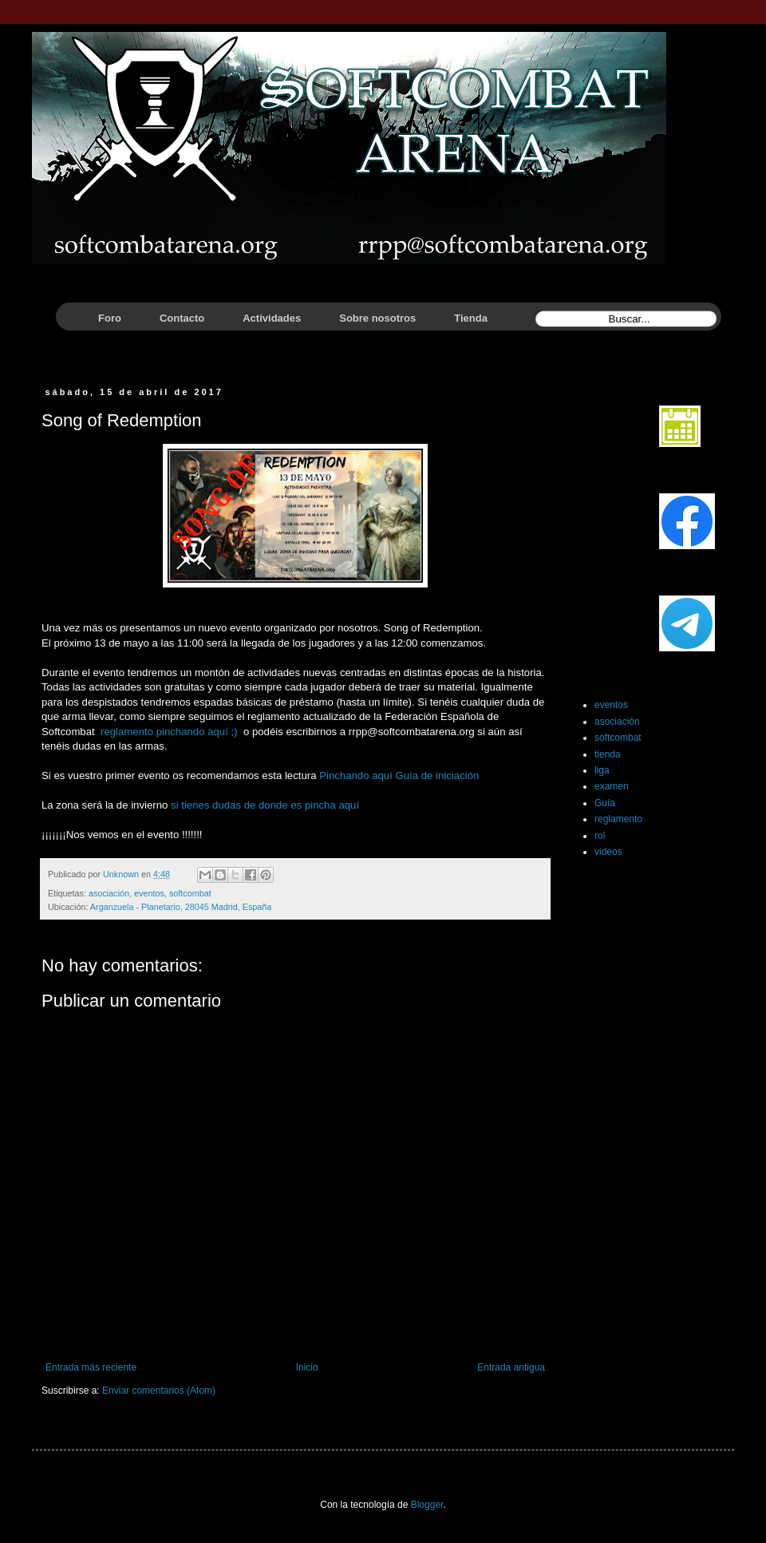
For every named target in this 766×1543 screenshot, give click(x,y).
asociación (109, 893)
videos (608, 851)
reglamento (618, 819)
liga (602, 770)
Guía (604, 803)
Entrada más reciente (90, 1367)
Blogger (427, 1504)
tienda (607, 754)
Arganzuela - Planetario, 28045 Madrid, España (180, 907)
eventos (149, 893)
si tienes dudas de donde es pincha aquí (265, 805)
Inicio (307, 1367)
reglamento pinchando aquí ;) (167, 732)
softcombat (190, 893)
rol (599, 835)
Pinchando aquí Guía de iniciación (399, 775)
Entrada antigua (511, 1367)
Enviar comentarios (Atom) (158, 1390)
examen (611, 786)
